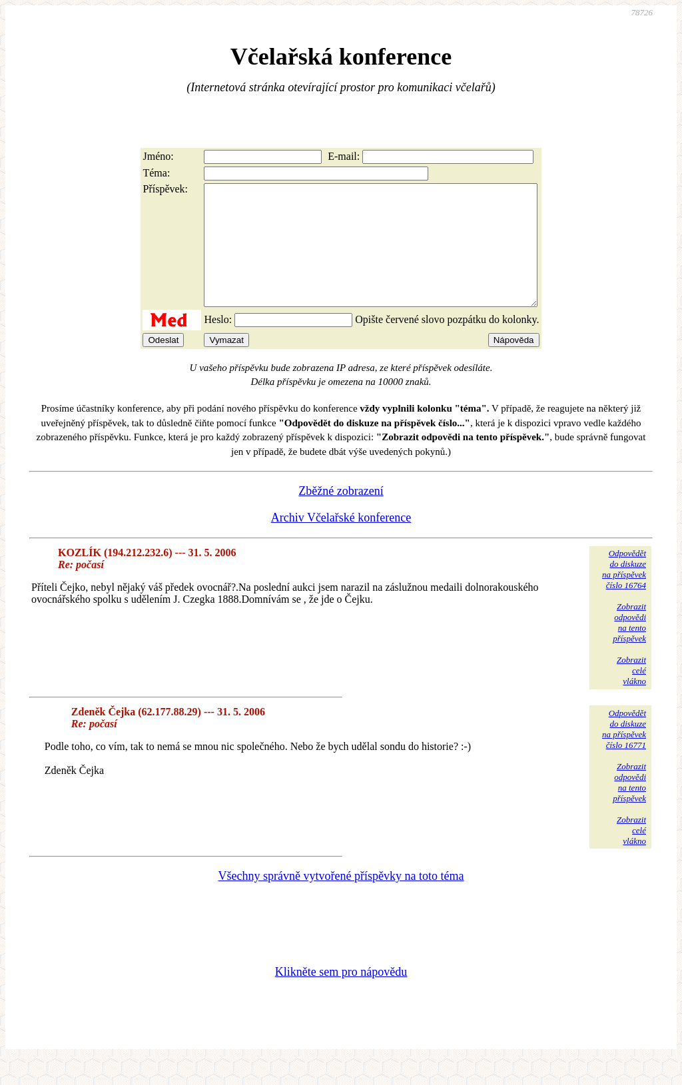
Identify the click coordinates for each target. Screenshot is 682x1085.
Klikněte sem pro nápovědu (341, 995)
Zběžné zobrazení (340, 515)
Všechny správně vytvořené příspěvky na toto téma (341, 899)
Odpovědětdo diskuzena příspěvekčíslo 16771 (624, 753)
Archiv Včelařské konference (341, 541)
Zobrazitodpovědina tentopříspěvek (629, 646)
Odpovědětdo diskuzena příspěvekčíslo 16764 (624, 593)
